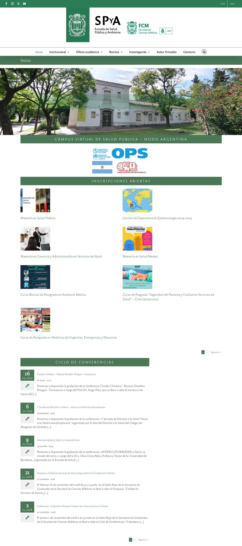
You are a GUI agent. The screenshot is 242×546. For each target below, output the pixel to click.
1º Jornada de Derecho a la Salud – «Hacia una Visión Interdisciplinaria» (71, 407)
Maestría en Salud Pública (37, 218)
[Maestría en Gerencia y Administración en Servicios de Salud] (64, 215)
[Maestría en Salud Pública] (35, 190)
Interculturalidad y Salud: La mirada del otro (58, 440)
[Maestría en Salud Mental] (144, 215)
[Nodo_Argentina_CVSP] (121, 148)
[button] (204, 52)
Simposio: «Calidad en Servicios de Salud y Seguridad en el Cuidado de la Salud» (76, 473)
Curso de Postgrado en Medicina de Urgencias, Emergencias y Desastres (83, 312)
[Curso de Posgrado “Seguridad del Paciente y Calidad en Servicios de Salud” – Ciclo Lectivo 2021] (101, 256)
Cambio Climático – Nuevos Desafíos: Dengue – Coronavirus (66, 374)
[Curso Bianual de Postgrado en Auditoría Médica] (93, 240)
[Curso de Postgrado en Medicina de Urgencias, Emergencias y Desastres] (50, 284)
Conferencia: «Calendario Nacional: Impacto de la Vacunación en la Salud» (72, 506)
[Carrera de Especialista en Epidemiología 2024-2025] (115, 190)
